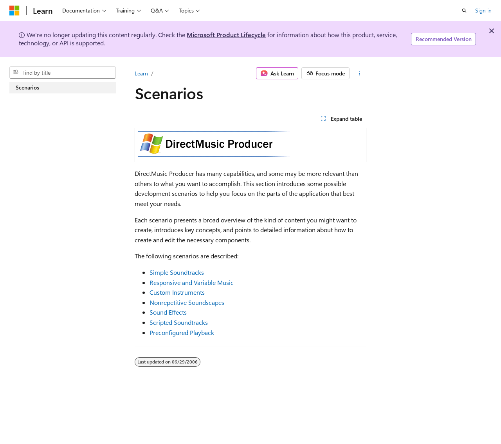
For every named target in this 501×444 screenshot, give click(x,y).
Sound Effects (168, 312)
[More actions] (359, 73)
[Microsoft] (14, 10)
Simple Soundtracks (177, 272)
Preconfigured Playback (182, 332)
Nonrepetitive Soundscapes (187, 302)
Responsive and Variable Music (192, 282)
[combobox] (62, 72)
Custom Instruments (177, 292)
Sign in (483, 10)
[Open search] (464, 11)
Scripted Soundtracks (179, 322)
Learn (141, 73)
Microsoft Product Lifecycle (226, 34)
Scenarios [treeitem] (27, 87)
